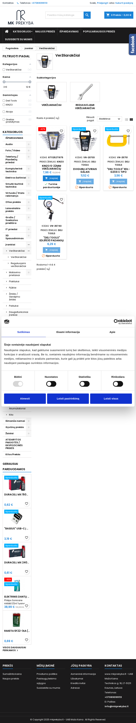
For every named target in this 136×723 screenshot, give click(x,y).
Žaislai (9, 433)
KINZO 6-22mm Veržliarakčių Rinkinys (51, 168)
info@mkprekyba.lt (117, 706)
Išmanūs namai (15, 421)
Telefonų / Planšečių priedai (11, 159)
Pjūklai (12, 287)
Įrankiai (10, 244)
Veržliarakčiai (17, 251)
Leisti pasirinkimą (68, 398)
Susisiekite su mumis (18, 39)
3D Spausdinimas (14, 237)
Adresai (75, 688)
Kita (11, 414)
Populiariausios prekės (99, 31)
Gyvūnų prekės (14, 427)
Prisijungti (102, 2)
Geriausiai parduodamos (14, 466)
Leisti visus (111, 398)
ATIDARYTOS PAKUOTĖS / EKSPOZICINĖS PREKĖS (14, 444)
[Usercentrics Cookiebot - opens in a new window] (116, 321)
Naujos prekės (45, 31)
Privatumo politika (47, 674)
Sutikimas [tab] (23, 331)
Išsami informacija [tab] (68, 331)
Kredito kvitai (78, 683)
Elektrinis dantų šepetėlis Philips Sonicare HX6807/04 (17, 596)
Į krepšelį (51, 178)
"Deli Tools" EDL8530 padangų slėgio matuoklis (51, 240)
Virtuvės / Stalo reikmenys (14, 194)
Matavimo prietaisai (15, 274)
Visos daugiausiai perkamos (14, 649)
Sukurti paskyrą (124, 2)
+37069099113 (39, 2)
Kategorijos (22, 31)
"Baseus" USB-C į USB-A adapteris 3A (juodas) (17, 528)
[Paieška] (68, 15)
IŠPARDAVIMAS (69, 31)
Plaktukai (14, 281)
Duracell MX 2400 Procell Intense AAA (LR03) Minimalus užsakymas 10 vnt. (17, 562)
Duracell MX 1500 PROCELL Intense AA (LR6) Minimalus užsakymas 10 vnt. (17, 494)
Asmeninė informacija (83, 674)
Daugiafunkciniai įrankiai (18, 313)
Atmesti (25, 398)
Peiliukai (13, 305)
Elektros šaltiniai (15, 177)
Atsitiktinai (110, 119)
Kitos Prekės (12, 454)
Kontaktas (8, 2)
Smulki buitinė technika (14, 185)
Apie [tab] (112, 331)
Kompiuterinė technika (13, 170)
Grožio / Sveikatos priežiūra (11, 220)
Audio (9, 144)
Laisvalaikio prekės (12, 210)
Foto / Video (12, 150)
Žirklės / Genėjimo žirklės (14, 296)
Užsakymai (77, 678)
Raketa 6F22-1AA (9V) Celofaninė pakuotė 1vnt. (17, 630)
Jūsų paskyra (81, 666)
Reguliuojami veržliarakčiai (18, 265)
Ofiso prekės (13, 202)
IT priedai (11, 229)
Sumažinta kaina (12, 674)
